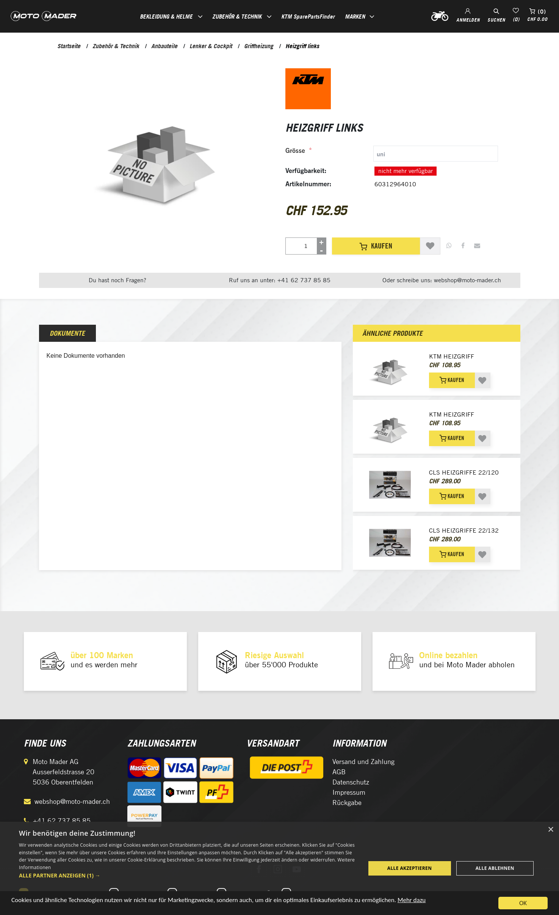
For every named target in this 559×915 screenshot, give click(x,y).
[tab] (391, 154)
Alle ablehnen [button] (495, 868)
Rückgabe (347, 803)
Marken (355, 16)
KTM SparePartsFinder (308, 16)
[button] (187, 875)
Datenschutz (350, 782)
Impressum (348, 792)
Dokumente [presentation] (67, 333)
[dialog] (279, 868)
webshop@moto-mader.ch (72, 801)
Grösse (295, 150)
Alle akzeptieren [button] (409, 868)
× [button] (550, 830)
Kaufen (375, 245)
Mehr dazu (412, 900)
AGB (339, 772)
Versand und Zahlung (363, 762)
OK (523, 903)
